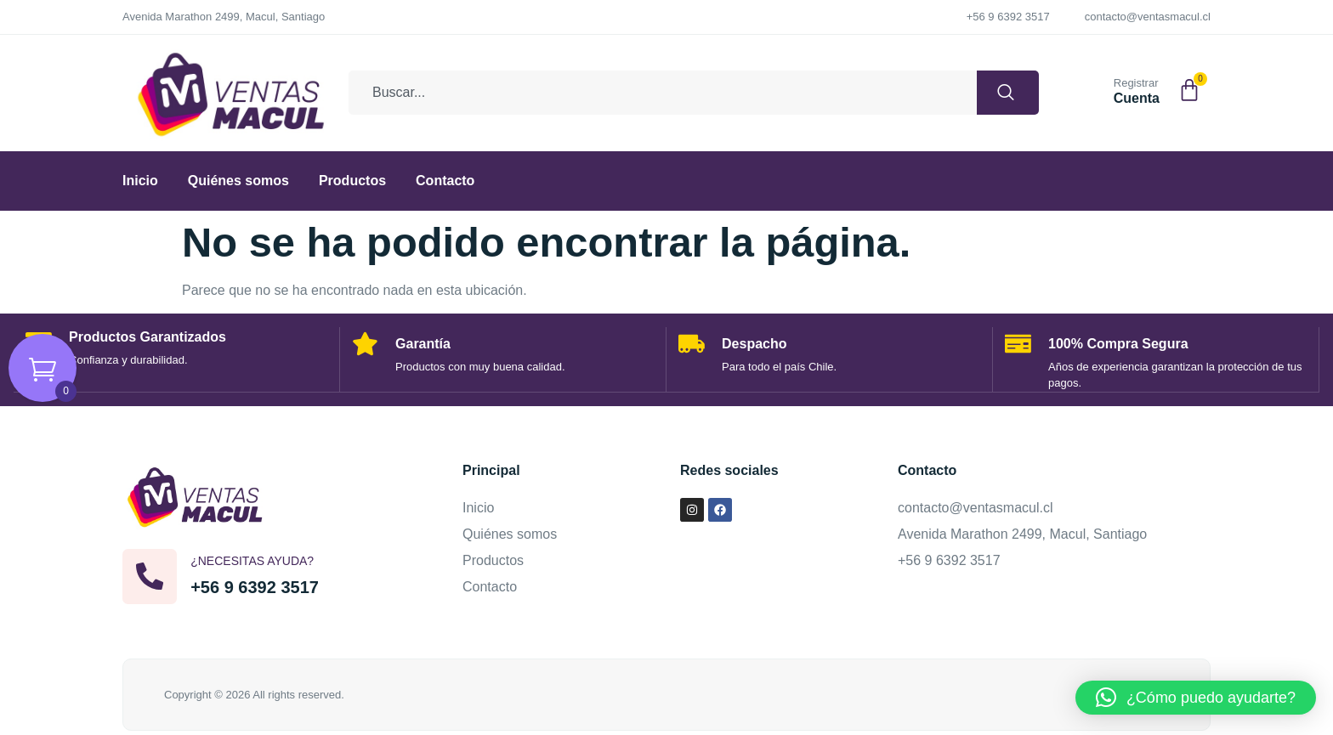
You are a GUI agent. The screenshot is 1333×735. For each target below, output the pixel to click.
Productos (352, 180)
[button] (1195, 698)
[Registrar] (1093, 89)
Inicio (140, 180)
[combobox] (658, 93)
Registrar (1136, 82)
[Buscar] (1003, 93)
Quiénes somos (238, 180)
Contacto (445, 180)
